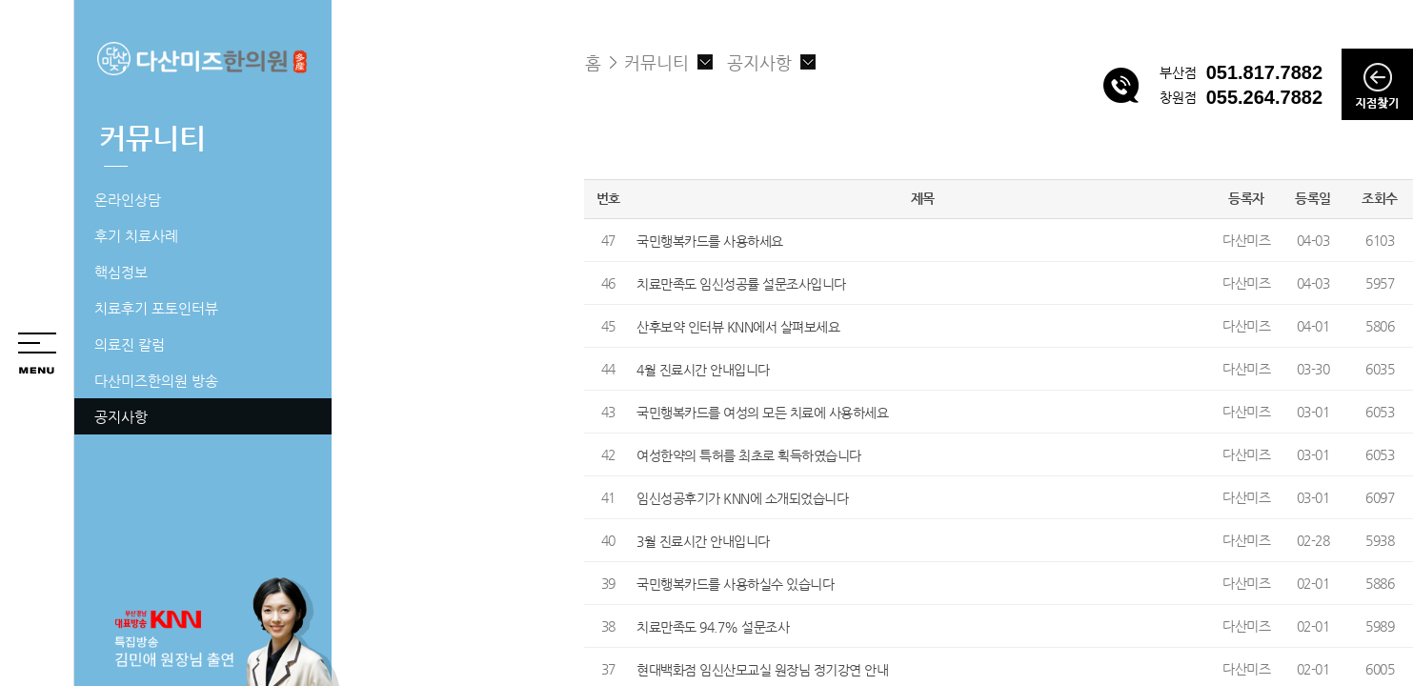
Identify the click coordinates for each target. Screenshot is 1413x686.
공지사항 (121, 417)
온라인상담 (127, 200)
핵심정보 (121, 272)
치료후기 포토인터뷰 (156, 308)
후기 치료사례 (136, 236)
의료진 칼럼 (129, 344)
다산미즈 (1246, 240)
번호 (608, 198)
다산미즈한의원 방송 (156, 381)
